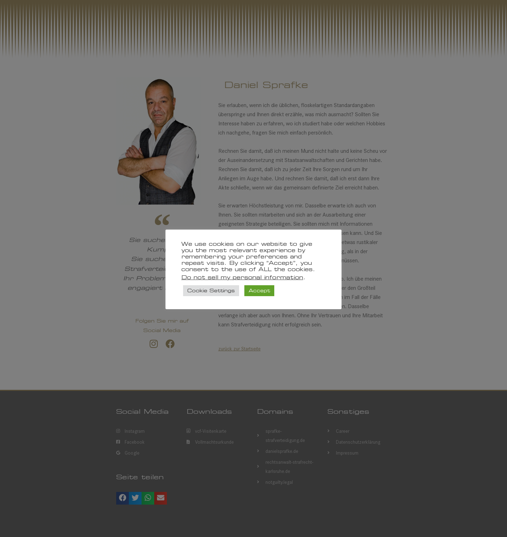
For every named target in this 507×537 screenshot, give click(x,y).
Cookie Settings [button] (211, 290)
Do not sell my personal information (242, 277)
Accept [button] (259, 290)
